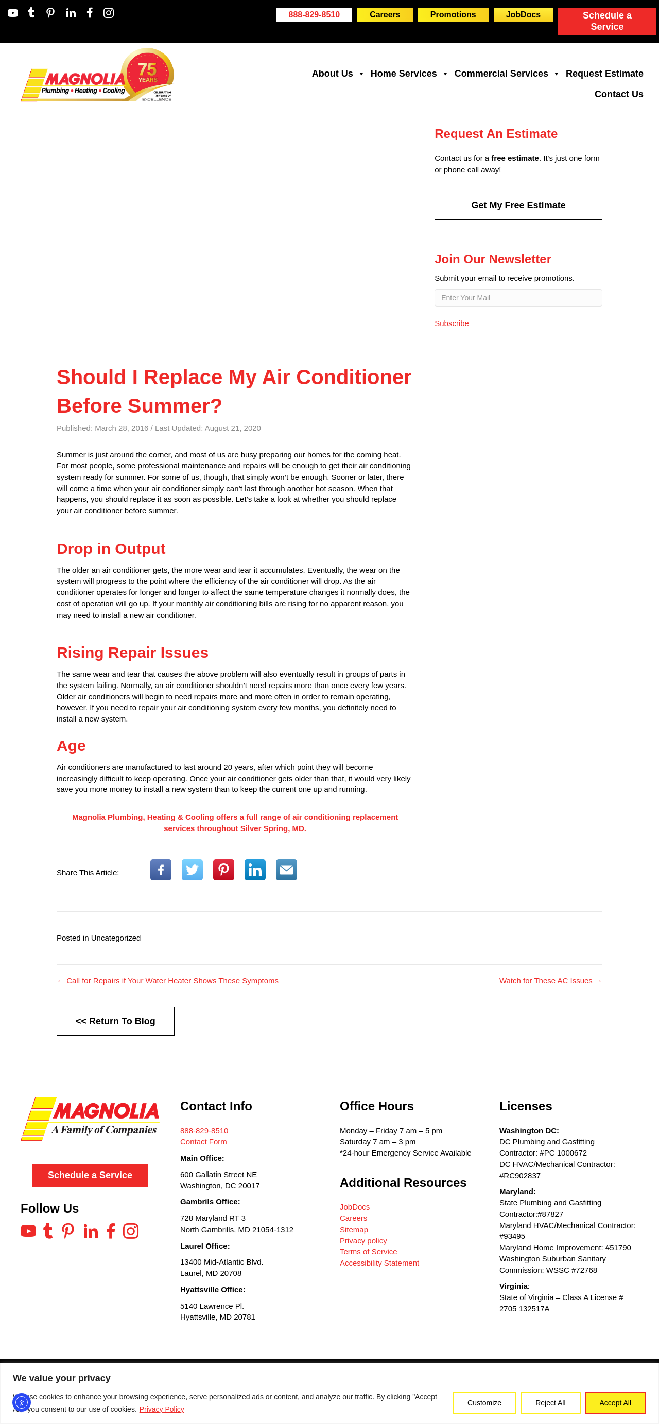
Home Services (410, 73)
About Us (339, 73)
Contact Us (619, 94)
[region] (329, 1393)
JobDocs (355, 1206)
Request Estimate (605, 73)
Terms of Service (368, 1251)
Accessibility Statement (379, 1262)
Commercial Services (508, 73)
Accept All (615, 1403)
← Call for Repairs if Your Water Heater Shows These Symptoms (168, 980)
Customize (484, 1403)
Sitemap (354, 1229)
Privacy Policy (162, 1409)
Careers (353, 1218)
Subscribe (452, 322)
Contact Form (203, 1141)
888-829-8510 (204, 1130)
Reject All (550, 1403)
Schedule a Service (607, 21)
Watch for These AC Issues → (550, 980)
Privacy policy (363, 1240)
